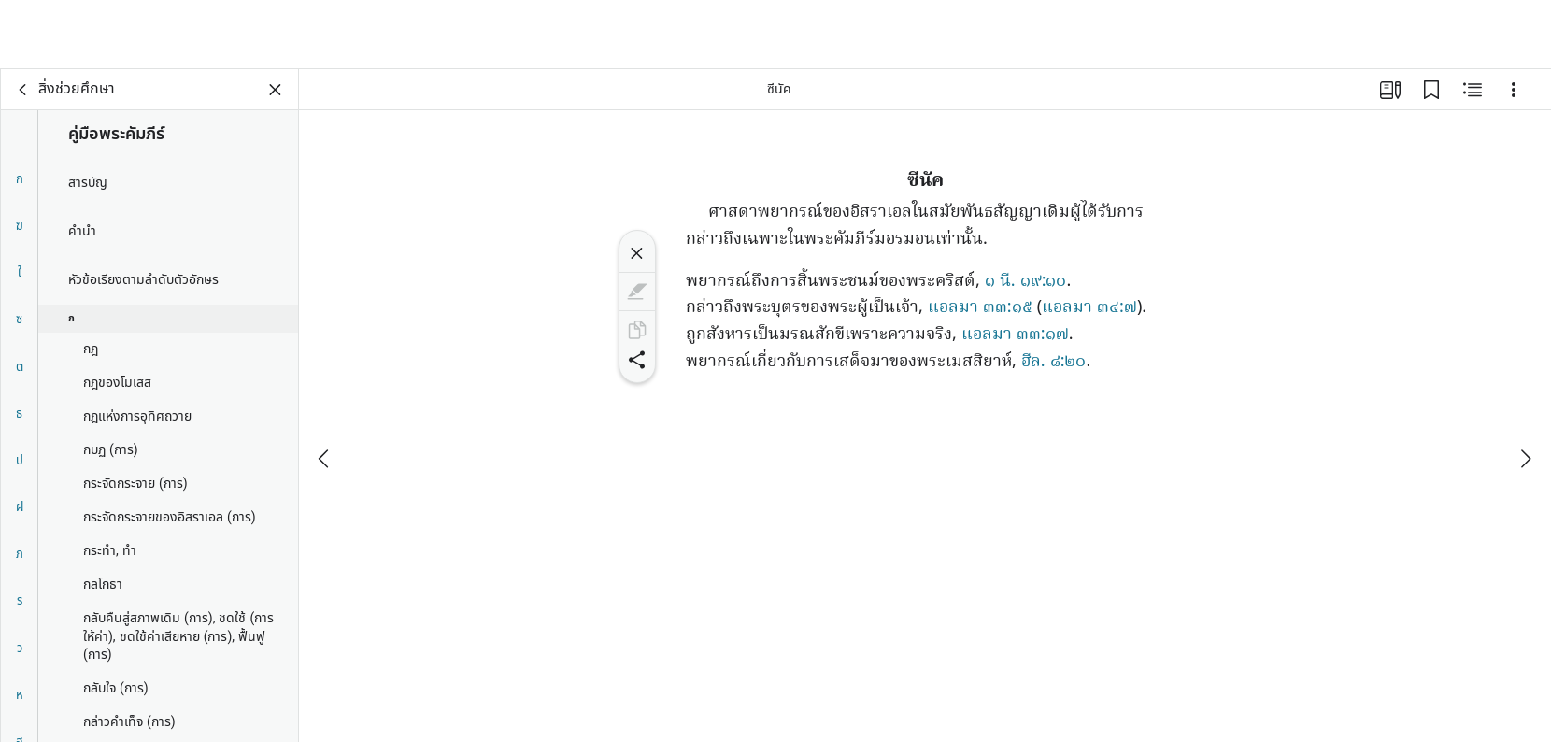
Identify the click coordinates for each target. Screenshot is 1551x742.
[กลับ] (23, 90)
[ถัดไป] (1525, 389)
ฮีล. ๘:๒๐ (1054, 362)
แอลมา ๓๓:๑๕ (980, 307)
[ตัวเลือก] (1513, 89)
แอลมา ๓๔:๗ (1089, 307)
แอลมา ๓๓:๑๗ (1015, 335)
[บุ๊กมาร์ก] (1431, 89)
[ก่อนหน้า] (325, 389)
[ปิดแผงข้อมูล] (276, 90)
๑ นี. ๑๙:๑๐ (1026, 281)
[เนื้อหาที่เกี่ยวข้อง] (1472, 89)
